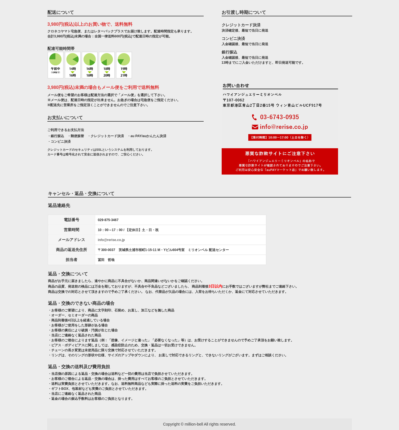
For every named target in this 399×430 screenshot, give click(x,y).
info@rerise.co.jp (111, 240)
